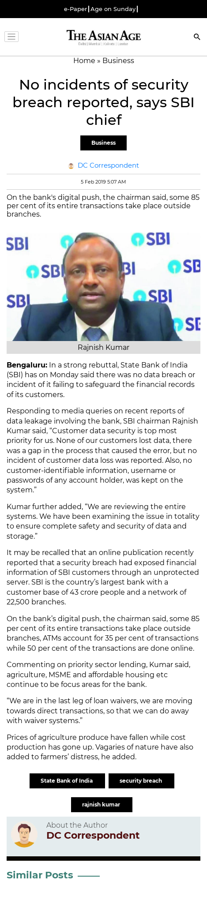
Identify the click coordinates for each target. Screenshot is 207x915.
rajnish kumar (101, 804)
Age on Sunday (112, 9)
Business (103, 142)
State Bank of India (67, 780)
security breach (141, 780)
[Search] (197, 38)
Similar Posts (40, 875)
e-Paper (75, 9)
